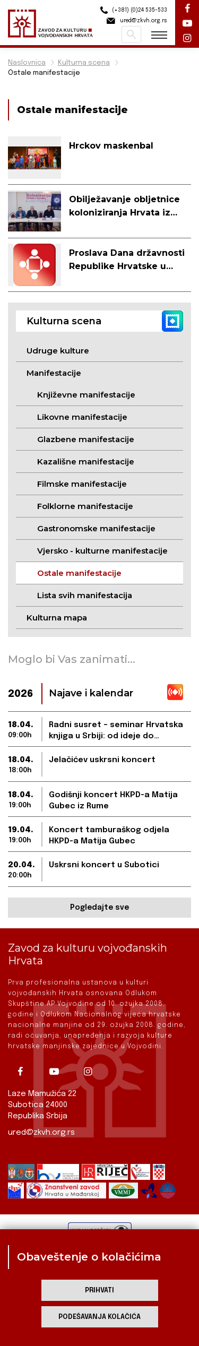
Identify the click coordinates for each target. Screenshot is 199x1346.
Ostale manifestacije (44, 73)
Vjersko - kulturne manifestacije (102, 551)
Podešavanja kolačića (99, 1317)
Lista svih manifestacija (84, 595)
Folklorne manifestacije (85, 506)
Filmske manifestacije (82, 484)
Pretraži (131, 34)
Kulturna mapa (57, 617)
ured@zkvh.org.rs (41, 1132)
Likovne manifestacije (82, 417)
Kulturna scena (84, 62)
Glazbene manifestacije (85, 439)
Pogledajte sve (99, 907)
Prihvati (99, 1290)
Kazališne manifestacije (85, 461)
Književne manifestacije (86, 395)
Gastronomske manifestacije (96, 528)
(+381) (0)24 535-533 (132, 10)
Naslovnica (27, 62)
